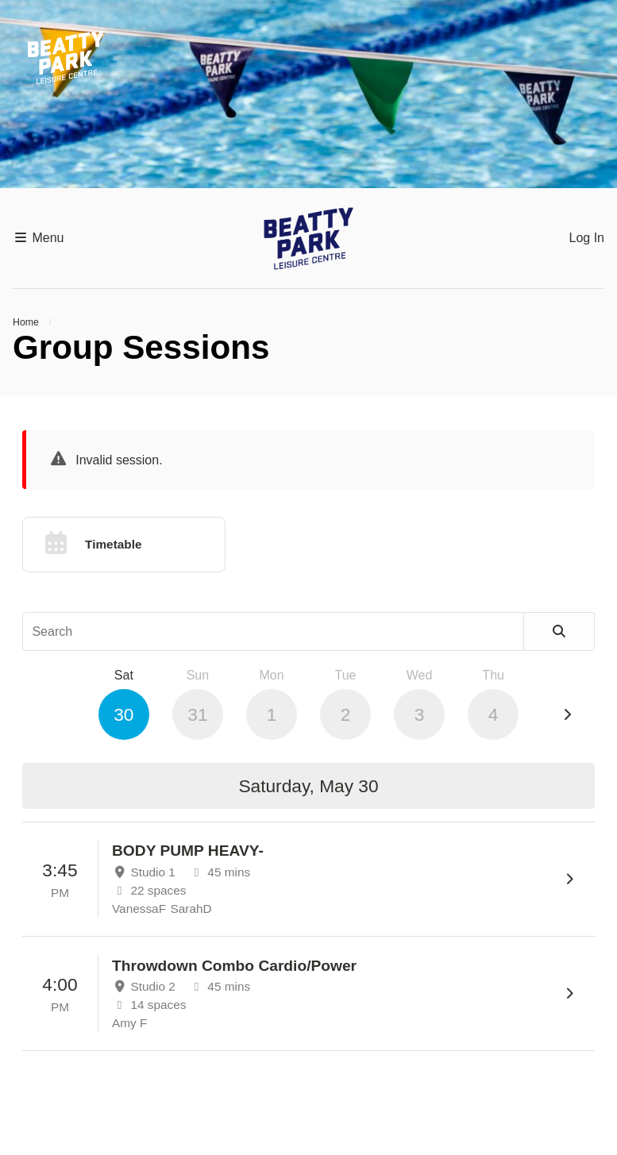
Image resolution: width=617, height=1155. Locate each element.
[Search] (559, 631)
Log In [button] (586, 237)
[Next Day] (567, 715)
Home (26, 322)
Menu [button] (38, 237)
